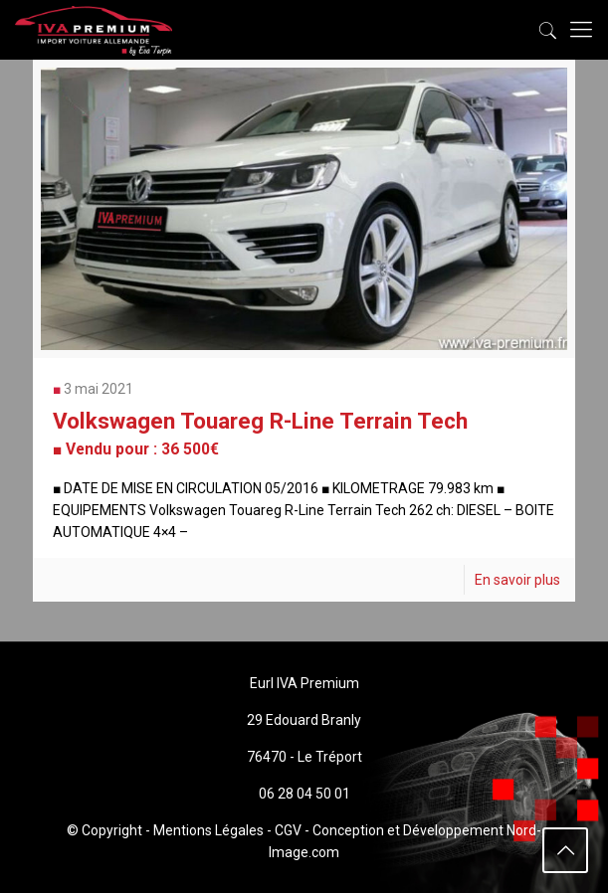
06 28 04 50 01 (304, 794)
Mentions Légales (208, 830)
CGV (288, 830)
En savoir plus (517, 580)
